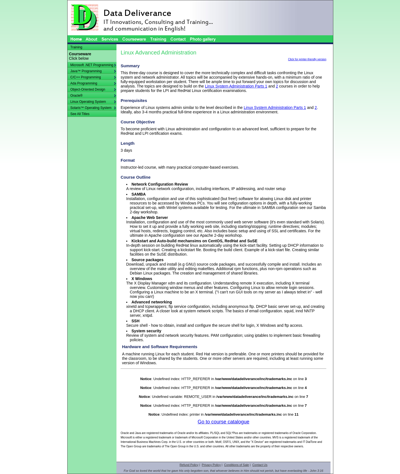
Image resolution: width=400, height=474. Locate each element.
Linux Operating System (93, 102)
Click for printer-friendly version (307, 59)
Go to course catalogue (223, 422)
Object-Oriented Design (93, 89)
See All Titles (80, 114)
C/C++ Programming (93, 77)
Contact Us (259, 464)
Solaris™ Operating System (93, 108)
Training (76, 47)
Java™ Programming (93, 71)
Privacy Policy (211, 464)
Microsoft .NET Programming (93, 65)
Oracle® (93, 96)
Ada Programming (93, 83)
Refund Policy (189, 464)
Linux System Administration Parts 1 (236, 86)
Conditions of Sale (236, 464)
